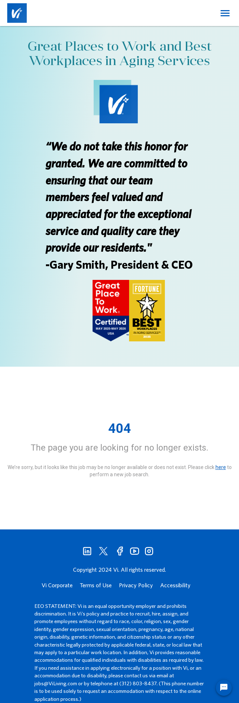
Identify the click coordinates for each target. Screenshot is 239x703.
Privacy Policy (136, 585)
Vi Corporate (57, 585)
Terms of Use (96, 585)
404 (119, 428)
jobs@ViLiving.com (55, 683)
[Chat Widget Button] (224, 688)
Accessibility (175, 585)
